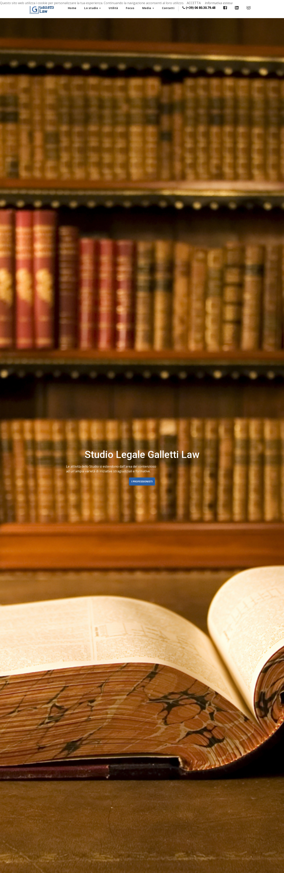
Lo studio (92, 8)
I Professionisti (142, 481)
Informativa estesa (218, 3)
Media (148, 8)
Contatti (168, 8)
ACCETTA (194, 3)
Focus (130, 8)
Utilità (113, 8)
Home (72, 8)
